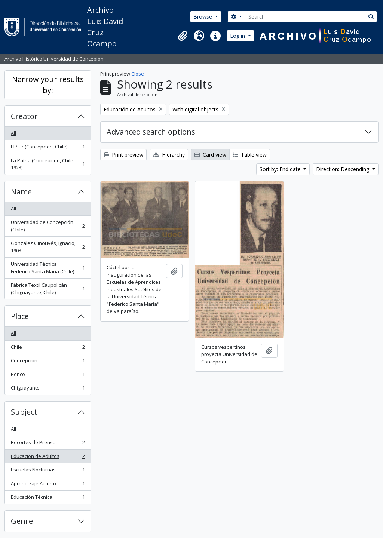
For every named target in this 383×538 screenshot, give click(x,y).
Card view (210, 154)
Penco (47, 376)
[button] (182, 36)
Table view (250, 154)
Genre (22, 521)
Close (137, 73)
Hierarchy (169, 154)
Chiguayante (47, 389)
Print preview (123, 154)
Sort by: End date (281, 169)
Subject (24, 412)
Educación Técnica (47, 499)
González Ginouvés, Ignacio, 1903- (47, 247)
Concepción (47, 362)
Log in (238, 35)
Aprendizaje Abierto (47, 485)
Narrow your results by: (48, 84)
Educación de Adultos (47, 458)
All (13, 133)
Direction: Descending (343, 169)
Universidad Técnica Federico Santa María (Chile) (47, 268)
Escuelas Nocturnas (47, 471)
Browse (203, 16)
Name (21, 192)
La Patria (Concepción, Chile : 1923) (47, 164)
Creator (24, 116)
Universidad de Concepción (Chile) (47, 226)
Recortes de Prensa (47, 444)
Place (20, 316)
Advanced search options (151, 132)
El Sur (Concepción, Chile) (47, 148)
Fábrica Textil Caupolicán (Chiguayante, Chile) (47, 289)
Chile (47, 349)
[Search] (305, 16)
